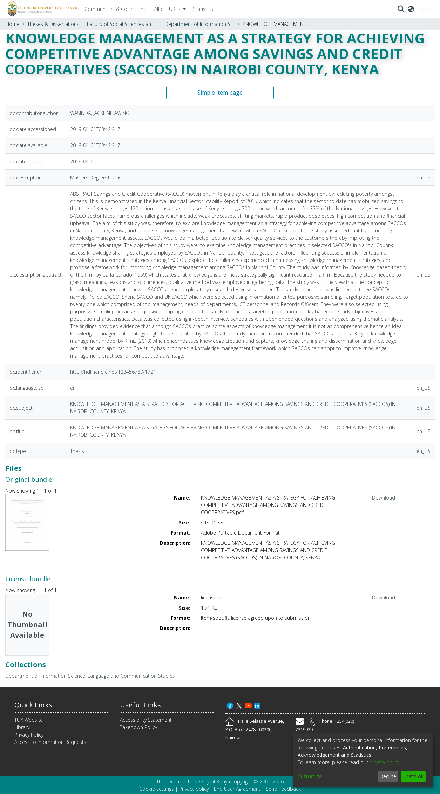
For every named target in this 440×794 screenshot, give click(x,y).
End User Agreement (237, 789)
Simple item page (220, 92)
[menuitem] (169, 9)
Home (13, 24)
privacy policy (384, 762)
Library (21, 727)
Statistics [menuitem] (203, 9)
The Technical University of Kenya (193, 781)
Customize (310, 776)
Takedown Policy (138, 727)
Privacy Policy (28, 734)
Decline (387, 776)
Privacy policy (194, 789)
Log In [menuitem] (423, 9)
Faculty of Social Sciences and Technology (122, 24)
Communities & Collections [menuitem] (115, 9)
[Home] (41, 9)
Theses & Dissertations (53, 24)
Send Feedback (283, 789)
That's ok (413, 776)
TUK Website (28, 720)
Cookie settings (156, 789)
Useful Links (140, 705)
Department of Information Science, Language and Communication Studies (200, 24)
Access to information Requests (50, 742)
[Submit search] (401, 9)
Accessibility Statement (146, 720)
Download (383, 497)
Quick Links (33, 705)
